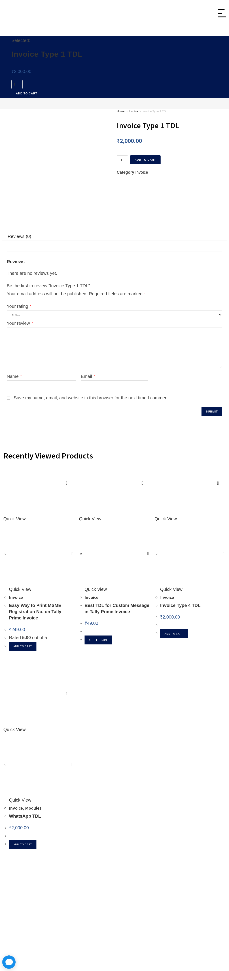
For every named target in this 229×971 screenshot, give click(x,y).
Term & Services (199, 879)
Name (14, 331)
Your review (20, 278)
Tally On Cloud (173, 32)
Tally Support (150, 863)
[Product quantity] (17, 85)
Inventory (52, 32)
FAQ (142, 871)
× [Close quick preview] (1, 946)
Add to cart (26, 94)
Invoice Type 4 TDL (180, 560)
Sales (95, 32)
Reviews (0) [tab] (19, 192)
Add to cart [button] (22, 601)
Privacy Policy (197, 855)
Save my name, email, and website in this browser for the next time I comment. (92, 353)
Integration (118, 32)
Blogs (143, 879)
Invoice (75, 32)
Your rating (19, 261)
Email (88, 331)
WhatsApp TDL (25, 771)
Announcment (151, 855)
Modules (144, 32)
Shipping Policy (198, 871)
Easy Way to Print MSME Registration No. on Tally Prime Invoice (35, 567)
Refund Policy (197, 863)
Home (121, 112)
